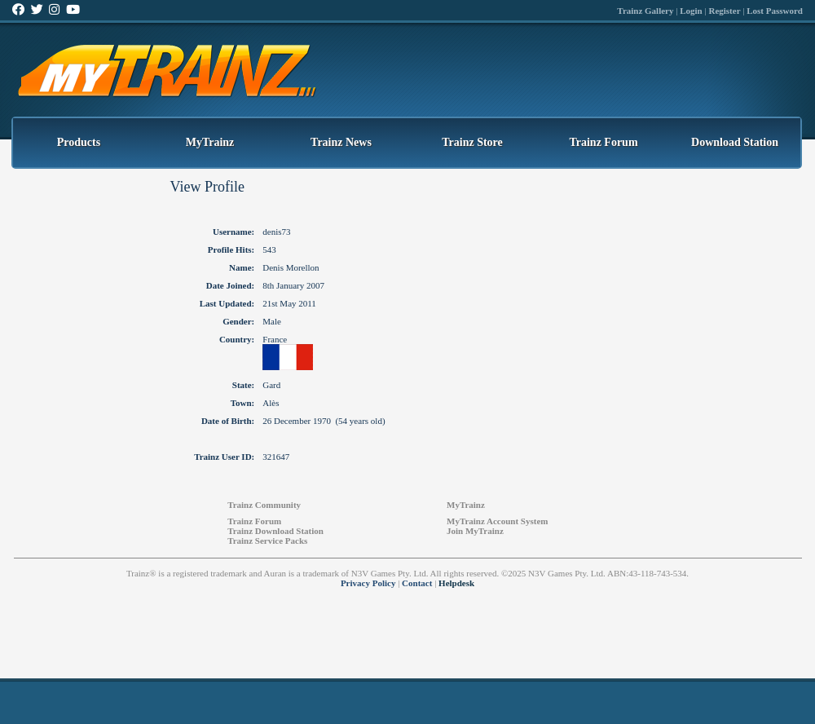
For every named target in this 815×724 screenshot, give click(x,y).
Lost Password (775, 10)
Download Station (734, 142)
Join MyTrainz (475, 531)
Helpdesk (456, 583)
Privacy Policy (368, 583)
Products (78, 142)
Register (724, 10)
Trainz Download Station (275, 531)
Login (691, 10)
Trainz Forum (603, 142)
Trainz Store (472, 142)
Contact (417, 583)
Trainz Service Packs (267, 540)
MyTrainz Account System (497, 521)
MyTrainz (210, 142)
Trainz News (341, 142)
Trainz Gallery (645, 10)
